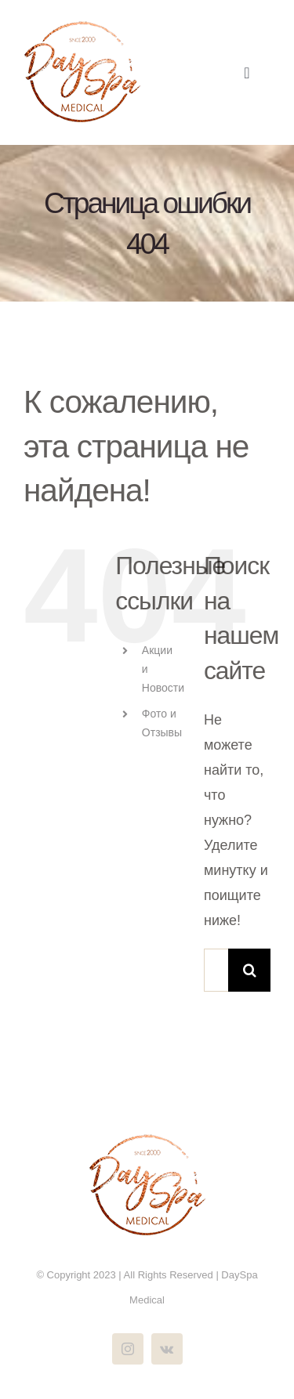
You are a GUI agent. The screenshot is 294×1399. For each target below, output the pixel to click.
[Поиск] (249, 970)
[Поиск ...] (216, 970)
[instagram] (127, 1349)
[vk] (167, 1349)
